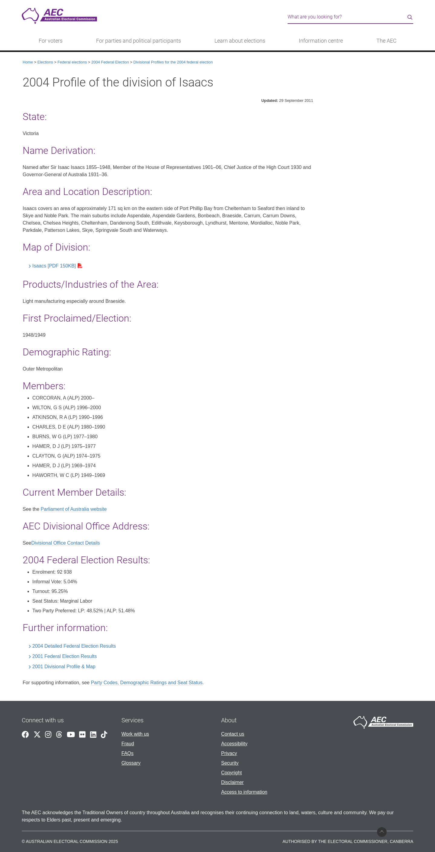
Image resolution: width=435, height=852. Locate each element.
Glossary (130, 763)
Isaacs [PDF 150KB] (54, 265)
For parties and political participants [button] (138, 41)
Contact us (232, 734)
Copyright (231, 772)
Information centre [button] (321, 41)
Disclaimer (232, 782)
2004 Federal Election (110, 62)
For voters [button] (51, 41)
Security (230, 763)
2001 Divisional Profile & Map (63, 666)
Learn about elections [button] (239, 41)
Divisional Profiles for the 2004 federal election (173, 62)
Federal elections (72, 62)
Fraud (127, 743)
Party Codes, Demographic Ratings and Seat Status (146, 682)
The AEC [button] (386, 41)
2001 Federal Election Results (64, 656)
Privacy (229, 753)
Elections (45, 62)
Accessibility (234, 743)
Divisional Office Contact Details (65, 543)
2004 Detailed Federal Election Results (74, 646)
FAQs (127, 753)
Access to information (244, 792)
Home (28, 62)
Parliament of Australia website (74, 509)
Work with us (135, 734)
